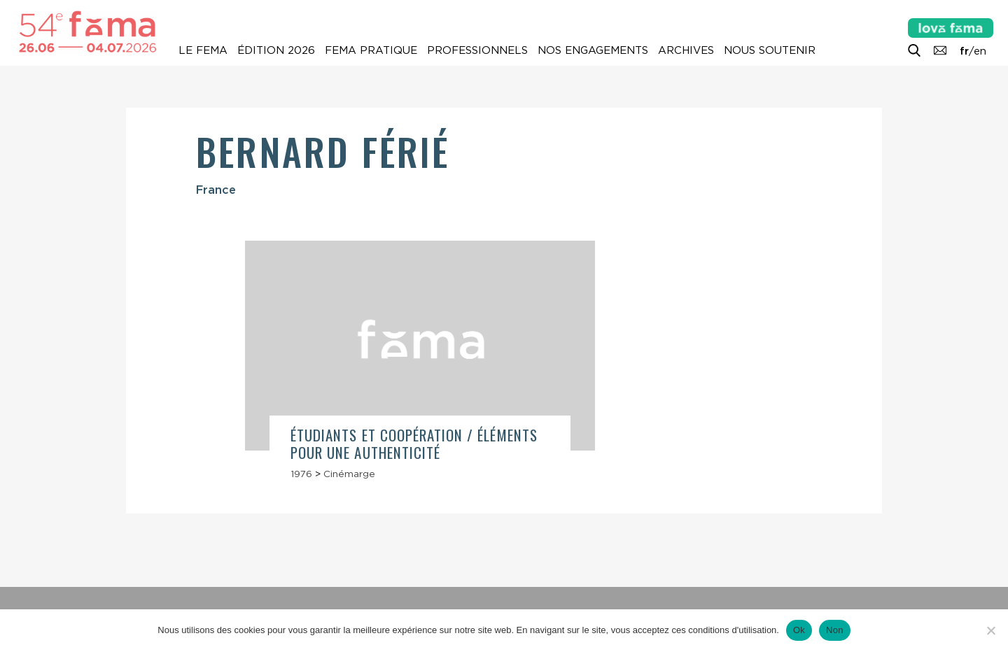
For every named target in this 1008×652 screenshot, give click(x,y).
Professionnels (477, 50)
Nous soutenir (770, 50)
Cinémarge (349, 473)
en (980, 51)
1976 (301, 473)
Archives (686, 50)
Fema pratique (371, 50)
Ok (799, 630)
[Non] (990, 630)
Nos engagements (593, 50)
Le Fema (202, 50)
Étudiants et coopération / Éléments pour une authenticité (414, 443)
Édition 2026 (276, 50)
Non (835, 630)
